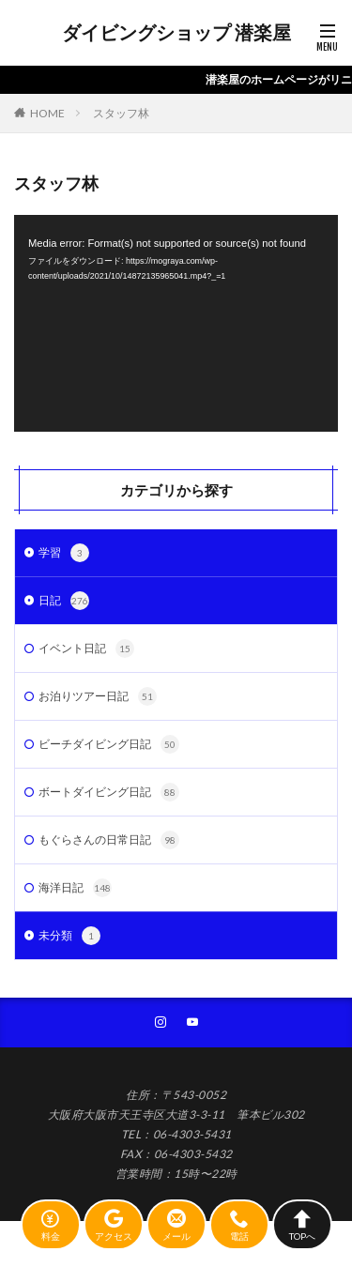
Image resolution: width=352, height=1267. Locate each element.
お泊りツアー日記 (97, 696)
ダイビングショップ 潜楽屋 (176, 32)
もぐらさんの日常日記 (108, 840)
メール (176, 1225)
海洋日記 (75, 887)
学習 (63, 552)
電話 (239, 1225)
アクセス (113, 1225)
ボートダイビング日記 (108, 792)
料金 (51, 1225)
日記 (63, 600)
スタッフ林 (121, 113)
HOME (47, 113)
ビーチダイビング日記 (108, 744)
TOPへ (302, 1225)
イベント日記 (86, 648)
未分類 (69, 935)
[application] (176, 323)
